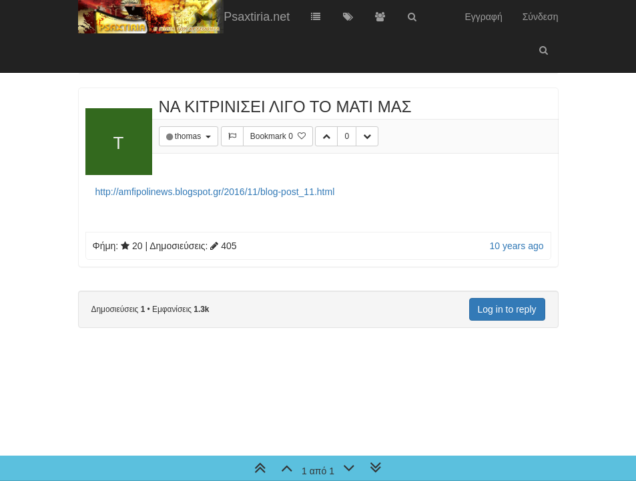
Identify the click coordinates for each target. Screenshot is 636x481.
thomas (189, 136)
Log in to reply (507, 309)
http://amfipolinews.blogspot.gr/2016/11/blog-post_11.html (215, 191)
